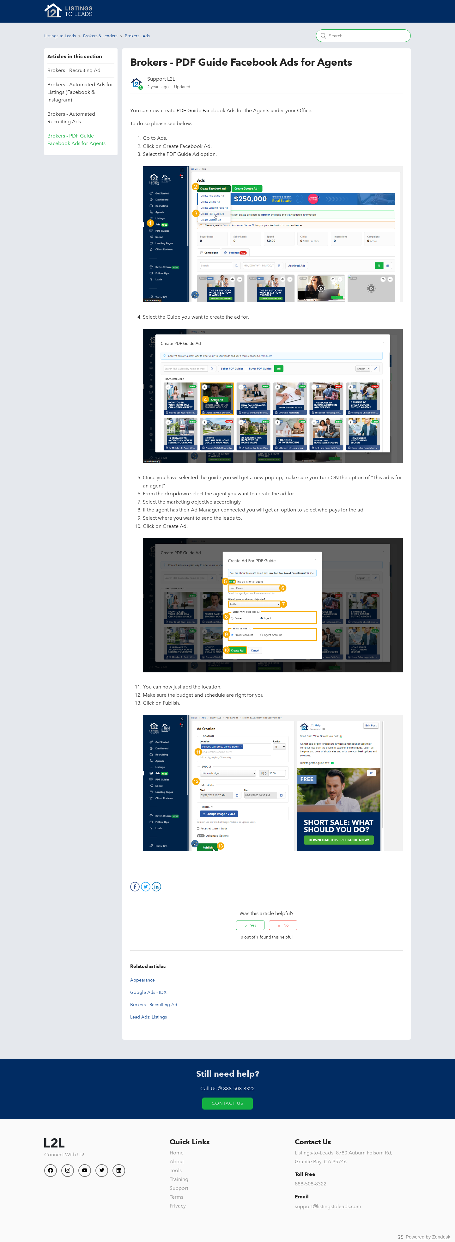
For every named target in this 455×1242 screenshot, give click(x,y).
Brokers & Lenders (100, 36)
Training (179, 1179)
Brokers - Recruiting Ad (73, 70)
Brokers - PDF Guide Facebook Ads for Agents (76, 139)
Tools (176, 1170)
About (177, 1162)
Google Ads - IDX (148, 992)
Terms (176, 1197)
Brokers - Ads (137, 36)
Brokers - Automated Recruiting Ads (71, 118)
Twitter (145, 886)
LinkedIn (156, 886)
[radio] (250, 925)
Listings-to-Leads (60, 36)
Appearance (142, 980)
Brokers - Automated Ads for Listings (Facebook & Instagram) (80, 92)
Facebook (135, 886)
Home (177, 1153)
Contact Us (227, 1103)
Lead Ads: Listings (148, 1017)
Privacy (178, 1206)
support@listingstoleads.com (328, 1206)
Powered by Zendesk (428, 1236)
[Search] (363, 35)
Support (179, 1188)
